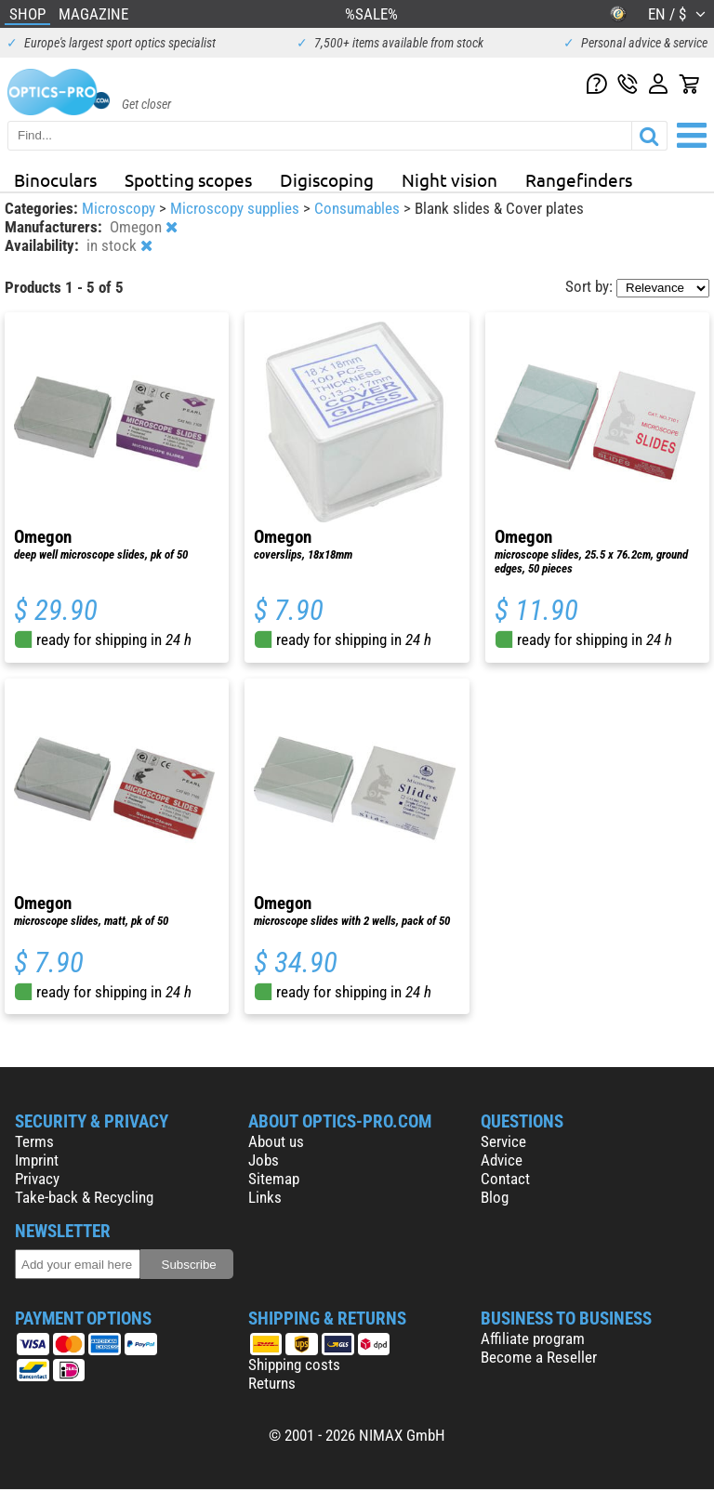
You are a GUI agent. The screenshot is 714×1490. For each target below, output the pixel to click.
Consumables (358, 208)
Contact (505, 1178)
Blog (495, 1197)
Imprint (37, 1160)
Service (503, 1141)
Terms (34, 1141)
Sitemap (273, 1178)
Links (265, 1197)
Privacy (37, 1178)
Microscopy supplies (236, 208)
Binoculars (55, 179)
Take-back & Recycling (84, 1197)
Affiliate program (533, 1338)
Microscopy (120, 208)
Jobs (263, 1160)
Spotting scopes (188, 179)
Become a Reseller (539, 1357)
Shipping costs (294, 1364)
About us (276, 1141)
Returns (272, 1383)
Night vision (449, 179)
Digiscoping (327, 179)
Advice (501, 1160)
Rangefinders (578, 179)
